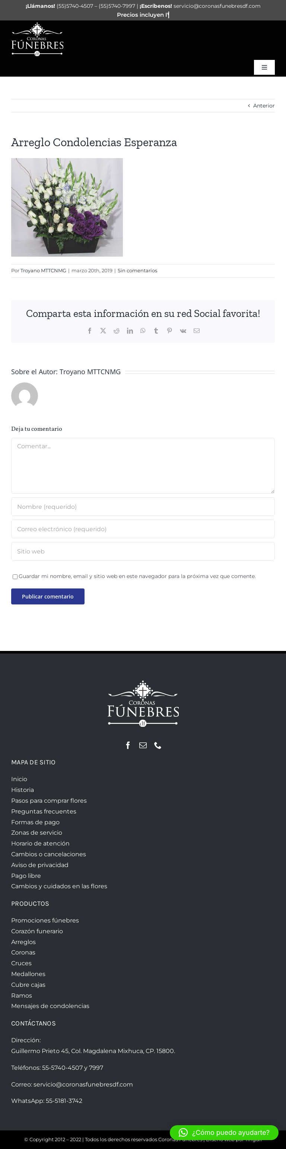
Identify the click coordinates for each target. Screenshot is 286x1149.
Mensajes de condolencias (50, 1006)
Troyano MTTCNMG (43, 270)
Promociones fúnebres (45, 920)
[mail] (143, 745)
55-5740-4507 (62, 1067)
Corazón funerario (37, 931)
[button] (224, 1132)
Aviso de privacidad (40, 865)
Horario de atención (40, 843)
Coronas (23, 952)
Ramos (21, 995)
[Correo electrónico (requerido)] (143, 529)
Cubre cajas (28, 984)
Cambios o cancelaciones (48, 854)
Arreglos (23, 942)
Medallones (28, 974)
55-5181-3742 (64, 1100)
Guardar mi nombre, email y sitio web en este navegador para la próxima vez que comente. (137, 576)
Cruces (21, 963)
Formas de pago (35, 822)
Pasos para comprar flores (49, 800)
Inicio (19, 779)
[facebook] (128, 745)
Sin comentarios (137, 270)
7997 (96, 1067)
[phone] (158, 745)
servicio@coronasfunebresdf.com (83, 1084)
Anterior (264, 105)
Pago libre (26, 875)
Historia (22, 789)
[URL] (143, 551)
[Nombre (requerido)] (143, 506)
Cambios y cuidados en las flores (59, 886)
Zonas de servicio (36, 832)
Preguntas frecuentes (43, 811)
